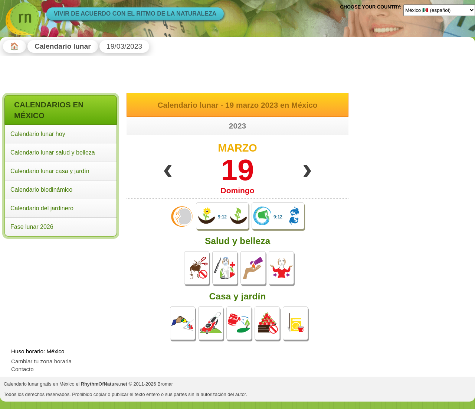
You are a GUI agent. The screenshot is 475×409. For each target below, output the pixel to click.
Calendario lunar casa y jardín (49, 171)
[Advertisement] (60, 289)
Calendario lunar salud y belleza (52, 152)
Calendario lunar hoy (37, 134)
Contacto (22, 369)
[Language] (439, 10)
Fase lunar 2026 (31, 227)
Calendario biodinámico (41, 189)
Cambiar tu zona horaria (41, 361)
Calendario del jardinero (41, 208)
